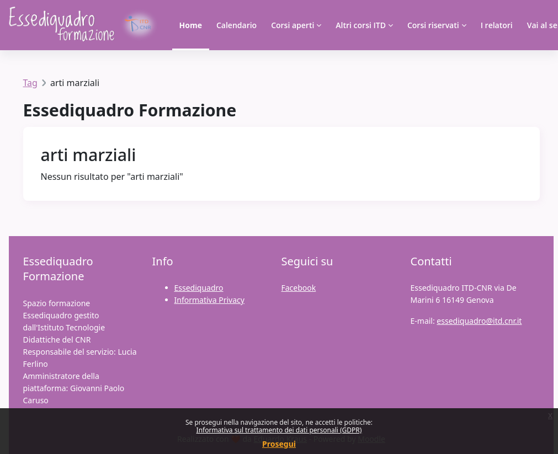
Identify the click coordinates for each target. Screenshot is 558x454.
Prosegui (279, 444)
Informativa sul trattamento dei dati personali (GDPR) (279, 430)
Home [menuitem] (190, 25)
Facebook (298, 287)
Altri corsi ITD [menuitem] (361, 25)
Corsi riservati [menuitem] (433, 25)
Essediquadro (199, 287)
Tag (30, 83)
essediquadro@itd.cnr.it (479, 321)
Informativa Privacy (209, 300)
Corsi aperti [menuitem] (292, 25)
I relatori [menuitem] (497, 25)
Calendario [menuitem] (236, 25)
